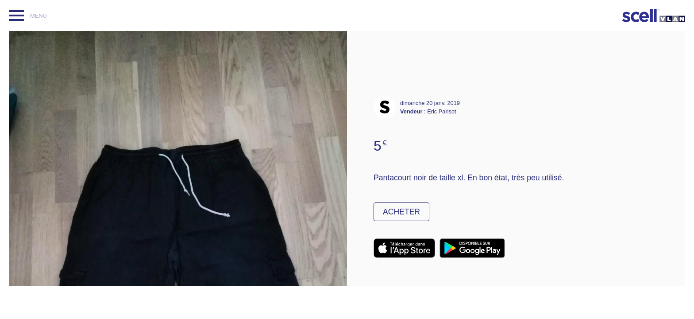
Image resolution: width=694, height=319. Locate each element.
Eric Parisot (441, 111)
